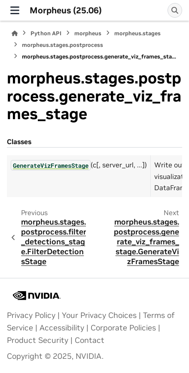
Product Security (37, 340)
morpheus (87, 33)
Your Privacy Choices (99, 315)
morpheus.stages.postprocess (62, 45)
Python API (45, 33)
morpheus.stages (137, 33)
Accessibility (62, 328)
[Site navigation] (15, 10)
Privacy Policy (31, 315)
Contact (89, 340)
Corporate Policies (123, 328)
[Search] (175, 10)
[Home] (15, 33)
